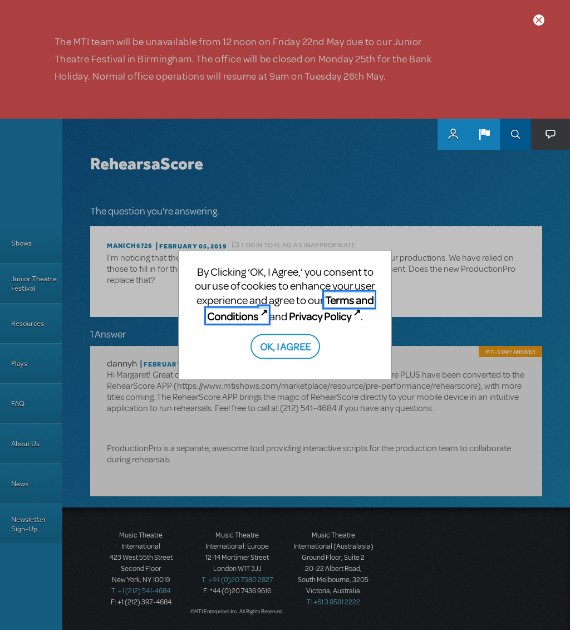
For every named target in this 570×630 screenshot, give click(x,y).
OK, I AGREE (285, 345)
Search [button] (515, 134)
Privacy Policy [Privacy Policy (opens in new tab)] (320, 316)
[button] (484, 134)
